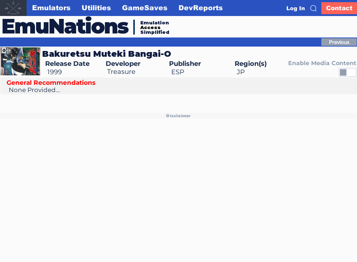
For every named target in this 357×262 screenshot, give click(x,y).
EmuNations (64, 26)
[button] (313, 8)
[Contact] (339, 8)
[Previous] (339, 42)
